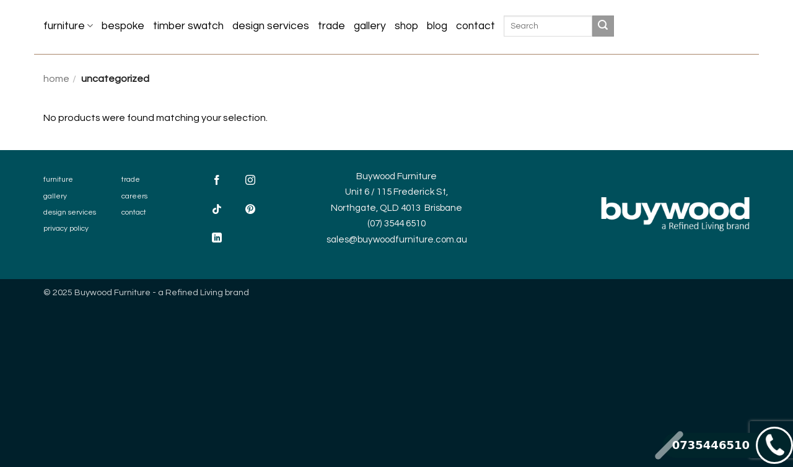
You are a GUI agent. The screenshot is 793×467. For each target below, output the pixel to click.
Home (56, 79)
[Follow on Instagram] (250, 182)
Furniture (68, 26)
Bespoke (123, 26)
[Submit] (602, 26)
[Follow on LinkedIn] (217, 239)
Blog (437, 26)
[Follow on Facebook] (217, 182)
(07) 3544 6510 (396, 223)
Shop (406, 26)
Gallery (370, 26)
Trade (331, 26)
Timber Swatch (188, 26)
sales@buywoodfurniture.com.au (396, 239)
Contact (475, 26)
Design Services (270, 26)
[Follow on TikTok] (217, 210)
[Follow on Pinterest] (250, 210)
